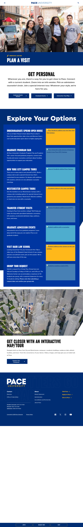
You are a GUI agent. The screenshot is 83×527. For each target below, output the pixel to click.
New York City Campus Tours (22, 169)
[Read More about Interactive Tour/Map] (64, 95)
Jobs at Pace (38, 402)
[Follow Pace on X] (60, 414)
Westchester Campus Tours (21, 188)
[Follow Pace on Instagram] (65, 414)
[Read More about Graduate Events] (41, 95)
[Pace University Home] (41, 3)
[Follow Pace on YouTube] (71, 414)
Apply (24, 525)
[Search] (78, 3)
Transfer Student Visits (19, 208)
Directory (9, 394)
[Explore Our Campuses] (17, 361)
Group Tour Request (17, 266)
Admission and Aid (15, 55)
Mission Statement (39, 394)
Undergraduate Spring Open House (25, 131)
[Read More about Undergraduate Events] (19, 95)
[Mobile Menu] (4, 3)
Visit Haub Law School (18, 246)
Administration (38, 397)
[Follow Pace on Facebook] (55, 414)
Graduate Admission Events (21, 227)
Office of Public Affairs (12, 397)
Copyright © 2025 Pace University (15, 414)
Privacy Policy (29, 414)
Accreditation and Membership (42, 399)
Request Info (41, 525)
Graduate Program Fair (19, 150)
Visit (59, 525)
